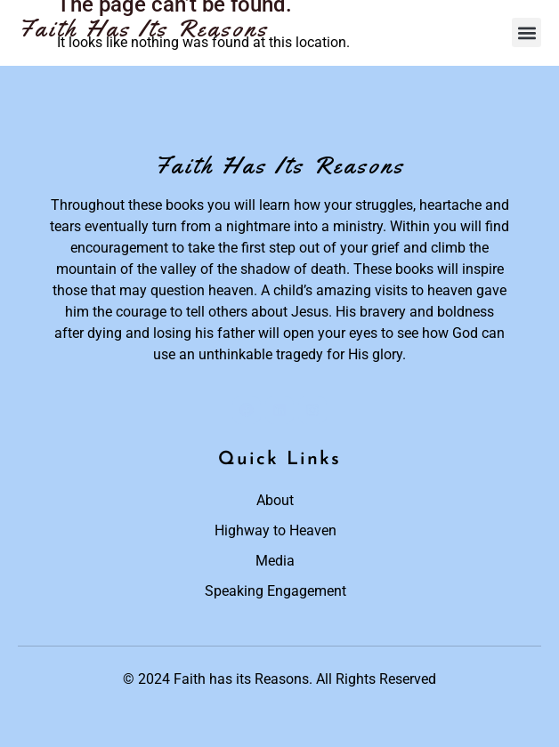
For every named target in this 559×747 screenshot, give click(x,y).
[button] (526, 32)
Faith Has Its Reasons (143, 28)
